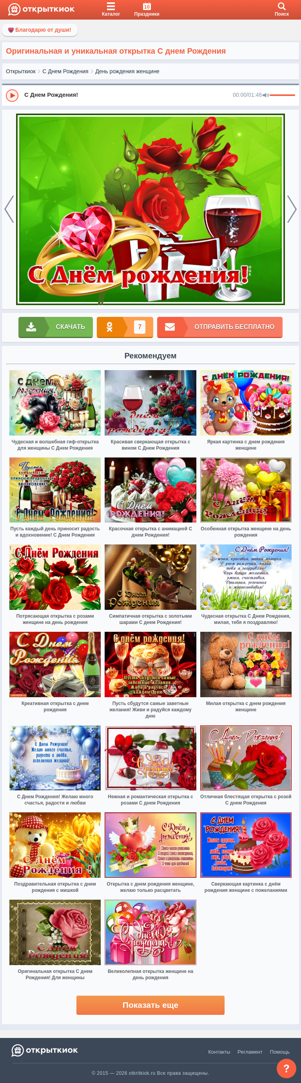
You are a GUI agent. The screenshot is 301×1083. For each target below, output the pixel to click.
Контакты (219, 1052)
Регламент (250, 1052)
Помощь (280, 1052)
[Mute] (266, 95)
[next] (292, 210)
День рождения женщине (127, 71)
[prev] (9, 210)
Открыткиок (21, 71)
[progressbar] (282, 95)
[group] (150, 95)
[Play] (12, 95)
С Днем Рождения (65, 71)
